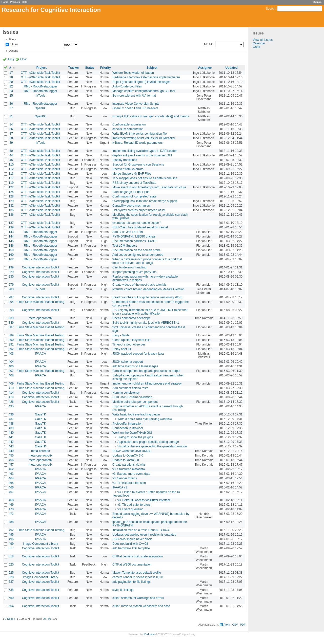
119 (11, 183)
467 (11, 492)
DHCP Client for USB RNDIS (131, 451)
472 (11, 514)
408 (11, 375)
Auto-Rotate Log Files (127, 86)
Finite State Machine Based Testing (40, 302)
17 (11, 73)
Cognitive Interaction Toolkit (40, 267)
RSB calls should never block (132, 539)
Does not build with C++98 (130, 543)
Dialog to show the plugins (135, 437)
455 (11, 455)
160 (11, 255)
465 (11, 483)
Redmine (149, 634)
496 (11, 539)
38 (11, 138)
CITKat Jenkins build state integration (137, 556)
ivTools (40, 95)
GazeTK (40, 414)
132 (11, 205)
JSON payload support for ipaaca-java (138, 353)
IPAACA (40, 353)
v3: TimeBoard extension (129, 483)
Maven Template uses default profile (136, 572)
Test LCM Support (124, 245)
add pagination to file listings (131, 582)
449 (11, 451)
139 (11, 227)
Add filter (209, 44)
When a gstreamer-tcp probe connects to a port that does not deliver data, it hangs (147, 261)
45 (11, 160)
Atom (227, 624)
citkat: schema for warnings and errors (138, 598)
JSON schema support (127, 361)
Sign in (317, 2)
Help (24, 2)
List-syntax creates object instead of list (138, 210)
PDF (243, 624)
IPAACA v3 (119, 487)
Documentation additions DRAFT (134, 241)
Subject (151, 67)
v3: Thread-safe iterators (134, 504)
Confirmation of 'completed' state (134, 196)
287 (11, 297)
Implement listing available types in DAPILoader (144, 151)
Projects (15, 2)
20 (11, 82)
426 (11, 402)
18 (11, 77)
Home (5, 2)
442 (11, 442)
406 (11, 366)
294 (11, 302)
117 (11, 178)
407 (11, 371)
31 (11, 116)
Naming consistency (125, 392)
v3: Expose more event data (131, 474)
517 (11, 548)
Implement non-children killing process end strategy (146, 383)
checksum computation (128, 129)
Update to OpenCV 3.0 (127, 455)
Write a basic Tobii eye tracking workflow (144, 419)
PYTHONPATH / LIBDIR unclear (134, 236)
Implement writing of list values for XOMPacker (143, 138)
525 (11, 572)
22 (11, 86)
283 (11, 289)
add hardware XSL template (131, 548)
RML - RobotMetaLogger (40, 86)
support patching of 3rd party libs (134, 272)
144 (11, 236)
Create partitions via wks (129, 464)
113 (11, 173)
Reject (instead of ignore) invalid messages (141, 82)
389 (11, 335)
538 (11, 590)
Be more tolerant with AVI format (134, 95)
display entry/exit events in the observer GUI (142, 155)
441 (11, 437)
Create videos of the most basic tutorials (139, 284)
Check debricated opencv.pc (131, 318)
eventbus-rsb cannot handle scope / (136, 223)
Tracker (73, 67)
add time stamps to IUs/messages (135, 366)
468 (11, 500)
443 (11, 446)
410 (11, 388)
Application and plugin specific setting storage (148, 442)
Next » (11, 618)
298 (11, 310)
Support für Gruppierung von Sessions (138, 164)
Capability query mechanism (131, 205)
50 (49, 618)
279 (11, 284)
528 (11, 577)
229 (11, 272)
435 (11, 406)
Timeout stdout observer (128, 344)
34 (11, 124)
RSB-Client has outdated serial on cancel (140, 227)
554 (11, 606)
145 (11, 241)
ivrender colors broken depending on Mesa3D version (148, 289)
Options (13, 50)
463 (11, 474)
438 (11, 423)
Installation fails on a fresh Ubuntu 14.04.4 (140, 530)
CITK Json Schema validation (132, 397)
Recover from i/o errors (128, 169)
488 (11, 522)
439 (11, 428)
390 (11, 340)
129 (11, 201)
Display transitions (124, 160)
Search (270, 8)
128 (11, 196)
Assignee (205, 67)
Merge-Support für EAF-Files (131, 173)
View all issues (262, 40)
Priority (105, 67)
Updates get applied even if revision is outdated (144, 534)
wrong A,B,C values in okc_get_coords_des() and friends (150, 116)
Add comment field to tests (130, 388)
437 (11, 419)
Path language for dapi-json (131, 192)
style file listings (122, 590)
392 (11, 349)
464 (11, 478)
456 (11, 460)
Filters (12, 39)
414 (11, 392)
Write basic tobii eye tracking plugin (136, 414)
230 (11, 276)
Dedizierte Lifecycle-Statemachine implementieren (146, 77)
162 (11, 259)
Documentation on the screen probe (136, 250)
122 (11, 187)
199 (11, 267)
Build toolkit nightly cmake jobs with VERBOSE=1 (145, 322)
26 (11, 103)
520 (11, 564)
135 (11, 210)
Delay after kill (121, 349)
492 (11, 530)
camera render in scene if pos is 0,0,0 (137, 577)
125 (11, 192)
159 (11, 250)
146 (11, 245)
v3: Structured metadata (128, 469)
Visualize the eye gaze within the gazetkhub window (152, 446)
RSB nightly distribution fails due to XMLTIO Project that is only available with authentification (150, 311)
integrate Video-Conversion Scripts (135, 103)
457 (11, 464)
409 (11, 383)
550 (11, 598)
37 (11, 133)
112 (11, 169)
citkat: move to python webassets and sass (141, 606)
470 (11, 509)
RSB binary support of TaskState (134, 183)
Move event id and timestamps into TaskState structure (149, 187)
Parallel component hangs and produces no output (146, 371)
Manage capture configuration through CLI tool (143, 91)
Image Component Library (40, 543)
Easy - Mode (120, 335)
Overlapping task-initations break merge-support (144, 201)
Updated (232, 67)
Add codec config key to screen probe (137, 255)
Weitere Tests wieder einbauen (133, 73)
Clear (23, 59)
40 (11, 151)
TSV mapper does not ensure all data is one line (144, 178)
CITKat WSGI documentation (132, 564)
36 (11, 129)
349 (11, 322)
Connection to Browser (127, 428)
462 (11, 469)
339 (11, 318)
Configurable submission (129, 124)
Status (14, 44)
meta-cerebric (40, 451)
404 (11, 361)
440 (11, 432)
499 (11, 543)
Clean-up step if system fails (131, 340)
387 (11, 327)
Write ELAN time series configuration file (139, 133)
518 (11, 556)
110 (11, 164)
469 (11, 504)
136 (11, 214)
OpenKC (40, 108)
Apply (11, 59)
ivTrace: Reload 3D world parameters (137, 142)
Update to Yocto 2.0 (125, 460)
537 (11, 582)
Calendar (259, 43)
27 (11, 108)
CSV (235, 624)
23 (11, 91)
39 (11, 142)
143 (11, 232)
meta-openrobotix (40, 318)
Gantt (256, 47)
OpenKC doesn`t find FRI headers (135, 108)
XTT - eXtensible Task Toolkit (40, 73)
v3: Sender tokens (124, 478)
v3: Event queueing (130, 509)
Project (41, 67)
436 (11, 414)
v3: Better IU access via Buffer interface (144, 500)
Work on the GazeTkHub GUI (132, 432)
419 (11, 397)
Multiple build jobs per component (135, 402)
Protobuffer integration (127, 423)
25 (11, 95)
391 (11, 344)
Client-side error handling (129, 267)
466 (11, 487)
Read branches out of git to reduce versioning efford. (147, 297)
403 (11, 353)
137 (11, 223)
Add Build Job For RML (128, 232)
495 (11, 534)
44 (11, 155)
